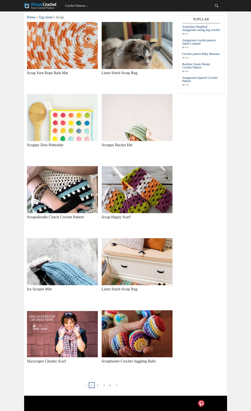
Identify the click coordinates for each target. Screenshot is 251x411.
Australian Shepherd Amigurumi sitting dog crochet (201, 28)
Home (31, 17)
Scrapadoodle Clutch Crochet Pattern (55, 217)
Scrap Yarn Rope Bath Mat (47, 73)
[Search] (216, 6)
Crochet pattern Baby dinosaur (201, 53)
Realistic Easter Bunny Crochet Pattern (196, 66)
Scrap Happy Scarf (116, 217)
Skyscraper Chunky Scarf (46, 361)
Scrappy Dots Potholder (45, 145)
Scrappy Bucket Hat (117, 145)
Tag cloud (45, 17)
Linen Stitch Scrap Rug (119, 73)
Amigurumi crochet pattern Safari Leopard (199, 42)
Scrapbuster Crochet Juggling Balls (129, 361)
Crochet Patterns (75, 5)
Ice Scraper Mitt (39, 289)
